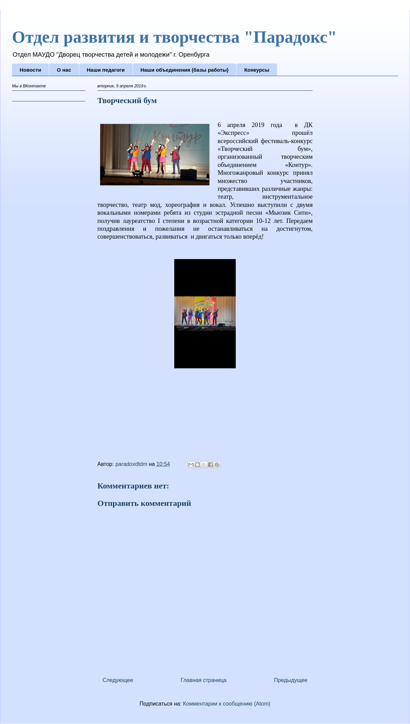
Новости (30, 70)
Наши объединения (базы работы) (184, 70)
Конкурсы (256, 70)
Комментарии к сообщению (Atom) (227, 704)
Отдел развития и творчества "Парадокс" (174, 36)
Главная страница (204, 680)
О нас (64, 70)
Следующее (117, 680)
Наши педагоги (106, 70)
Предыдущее (291, 680)
